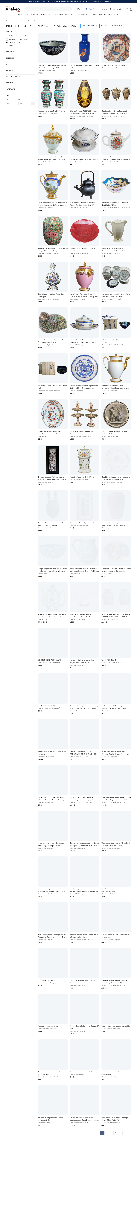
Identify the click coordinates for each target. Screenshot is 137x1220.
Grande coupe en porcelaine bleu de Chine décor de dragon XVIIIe (52, 67)
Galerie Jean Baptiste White (110, 162)
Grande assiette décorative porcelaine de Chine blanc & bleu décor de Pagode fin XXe (84, 387)
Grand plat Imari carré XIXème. (113, 65)
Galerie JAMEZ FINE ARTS (79, 665)
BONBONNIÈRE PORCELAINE (49, 660)
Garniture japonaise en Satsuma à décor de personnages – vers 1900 (114, 112)
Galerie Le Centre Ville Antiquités (112, 345)
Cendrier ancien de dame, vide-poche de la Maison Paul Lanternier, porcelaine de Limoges (115, 478)
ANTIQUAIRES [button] (113, 14)
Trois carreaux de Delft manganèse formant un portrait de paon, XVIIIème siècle (52, 478)
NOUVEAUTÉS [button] (23, 14)
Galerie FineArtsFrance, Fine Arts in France (115, 208)
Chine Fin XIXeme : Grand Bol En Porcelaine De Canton (82, 982)
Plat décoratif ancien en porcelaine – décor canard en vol (115, 890)
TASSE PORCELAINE (109, 660)
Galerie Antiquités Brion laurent (48, 253)
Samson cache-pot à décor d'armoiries (115, 1026)
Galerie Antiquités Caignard (47, 70)
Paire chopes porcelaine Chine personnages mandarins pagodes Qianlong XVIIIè (82, 799)
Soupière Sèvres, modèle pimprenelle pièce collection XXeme (84, 936)
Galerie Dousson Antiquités (47, 1029)
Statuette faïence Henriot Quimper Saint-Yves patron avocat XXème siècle (115, 982)
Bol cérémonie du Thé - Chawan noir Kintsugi (115, 341)
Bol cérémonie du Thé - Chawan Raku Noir (52, 387)
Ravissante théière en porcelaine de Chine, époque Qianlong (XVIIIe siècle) (116, 158)
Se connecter (103, 9)
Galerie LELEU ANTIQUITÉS (110, 619)
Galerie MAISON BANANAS (79, 208)
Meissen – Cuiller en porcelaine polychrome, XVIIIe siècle (82, 661)
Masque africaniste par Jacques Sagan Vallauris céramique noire (52, 524)
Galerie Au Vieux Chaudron (110, 253)
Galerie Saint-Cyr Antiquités (47, 113)
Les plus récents (116, 25)
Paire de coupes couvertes (48, 1026)
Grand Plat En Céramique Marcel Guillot (82, 250)
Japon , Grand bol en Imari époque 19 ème (84, 1027)
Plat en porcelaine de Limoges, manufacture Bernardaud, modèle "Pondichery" (50, 433)
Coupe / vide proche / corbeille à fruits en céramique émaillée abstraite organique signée (116, 570)
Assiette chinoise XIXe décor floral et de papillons (115, 936)
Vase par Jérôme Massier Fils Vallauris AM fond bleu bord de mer (115, 844)
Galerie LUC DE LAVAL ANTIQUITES (82, 802)
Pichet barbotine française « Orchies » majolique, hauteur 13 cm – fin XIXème (84, 570)
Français (91, 9)
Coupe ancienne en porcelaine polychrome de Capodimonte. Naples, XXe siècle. (84, 1119)
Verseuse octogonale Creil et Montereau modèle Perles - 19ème (114, 250)
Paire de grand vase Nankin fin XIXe (51, 111)
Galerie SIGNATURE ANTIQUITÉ (49, 663)
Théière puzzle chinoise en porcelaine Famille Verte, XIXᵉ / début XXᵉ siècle (52, 616)
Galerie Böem (42, 436)
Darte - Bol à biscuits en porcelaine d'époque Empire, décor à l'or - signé (52, 799)
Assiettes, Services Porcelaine (18, 36)
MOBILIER (34, 14)
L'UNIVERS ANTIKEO (98, 14)
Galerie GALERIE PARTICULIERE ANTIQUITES (85, 940)
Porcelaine (11, 32)
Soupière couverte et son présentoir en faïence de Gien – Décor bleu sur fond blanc (84, 158)
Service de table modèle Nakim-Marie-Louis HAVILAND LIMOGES (115, 295)
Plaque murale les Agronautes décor (83, 523)
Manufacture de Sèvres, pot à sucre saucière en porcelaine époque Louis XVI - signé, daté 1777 (83, 341)
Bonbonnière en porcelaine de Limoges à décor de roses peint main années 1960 (84, 707)
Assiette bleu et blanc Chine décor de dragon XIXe (115, 1073)
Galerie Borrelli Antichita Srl (79, 1123)
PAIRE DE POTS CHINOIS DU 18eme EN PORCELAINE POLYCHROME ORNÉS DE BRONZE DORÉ (115, 616)
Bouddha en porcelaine (46, 980)
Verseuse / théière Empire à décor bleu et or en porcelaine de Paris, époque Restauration (52, 204)
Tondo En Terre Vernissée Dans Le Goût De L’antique (114, 433)
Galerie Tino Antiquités (77, 162)
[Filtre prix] (33, 103)
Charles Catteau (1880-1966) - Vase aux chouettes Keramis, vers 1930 (83, 112)
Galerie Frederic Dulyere (109, 436)
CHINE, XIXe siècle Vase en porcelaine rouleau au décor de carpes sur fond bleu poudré (84, 67)
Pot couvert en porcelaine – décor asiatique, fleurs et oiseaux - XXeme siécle (51, 890)
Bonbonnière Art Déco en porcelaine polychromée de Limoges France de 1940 (115, 707)
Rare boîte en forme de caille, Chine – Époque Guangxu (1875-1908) (52, 341)
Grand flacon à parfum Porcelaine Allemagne (51, 295)
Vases (11, 45)
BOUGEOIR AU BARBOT (47, 706)
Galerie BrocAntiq (44, 1123)
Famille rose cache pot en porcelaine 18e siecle (52, 753)
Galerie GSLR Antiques (45, 162)
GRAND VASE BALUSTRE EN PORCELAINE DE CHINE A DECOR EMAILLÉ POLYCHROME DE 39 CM (84, 753)
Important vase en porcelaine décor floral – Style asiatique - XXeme (51, 844)
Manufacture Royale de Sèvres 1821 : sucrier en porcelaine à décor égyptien (84, 295)
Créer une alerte (90, 26)
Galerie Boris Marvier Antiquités (48, 299)
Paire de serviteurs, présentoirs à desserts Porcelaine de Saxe (82, 433)
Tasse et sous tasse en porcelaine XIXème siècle (50, 1073)
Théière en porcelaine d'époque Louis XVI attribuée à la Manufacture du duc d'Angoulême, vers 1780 (84, 890)
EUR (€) (80, 9)
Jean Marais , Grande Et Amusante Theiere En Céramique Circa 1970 (83, 204)
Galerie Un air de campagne (79, 1031)
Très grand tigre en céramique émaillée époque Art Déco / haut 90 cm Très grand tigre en (52, 936)
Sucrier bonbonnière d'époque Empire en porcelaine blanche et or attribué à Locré (52, 158)
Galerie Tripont (106, 528)
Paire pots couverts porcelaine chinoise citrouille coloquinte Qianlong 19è (116, 799)
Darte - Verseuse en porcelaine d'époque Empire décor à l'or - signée (115, 753)
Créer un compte (116, 9)
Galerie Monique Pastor (46, 757)
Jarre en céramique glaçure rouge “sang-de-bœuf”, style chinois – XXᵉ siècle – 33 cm (114, 524)
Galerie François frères (77, 619)
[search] (48, 9)
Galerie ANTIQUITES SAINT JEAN (81, 116)
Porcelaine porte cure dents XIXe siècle (84, 1072)
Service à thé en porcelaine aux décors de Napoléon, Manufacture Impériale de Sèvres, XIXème (84, 844)
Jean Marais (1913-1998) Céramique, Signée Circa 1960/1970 (115, 1119)
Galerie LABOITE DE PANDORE (111, 482)
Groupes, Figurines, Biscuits (18, 39)
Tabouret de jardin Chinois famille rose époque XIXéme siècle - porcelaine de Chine (53, 250)
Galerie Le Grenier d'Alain (110, 68)
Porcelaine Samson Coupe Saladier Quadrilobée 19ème (114, 204)
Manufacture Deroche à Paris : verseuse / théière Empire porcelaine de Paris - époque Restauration (115, 387)
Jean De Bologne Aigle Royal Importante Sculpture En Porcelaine (83, 616)
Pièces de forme (14, 42)
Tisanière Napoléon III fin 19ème (82, 477)
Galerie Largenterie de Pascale (111, 299)
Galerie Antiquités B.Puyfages (47, 983)
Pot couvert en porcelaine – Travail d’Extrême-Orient (51, 1119)
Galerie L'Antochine (76, 391)
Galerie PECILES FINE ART (79, 70)
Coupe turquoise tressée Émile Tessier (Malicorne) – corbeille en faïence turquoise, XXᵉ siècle (52, 570)
